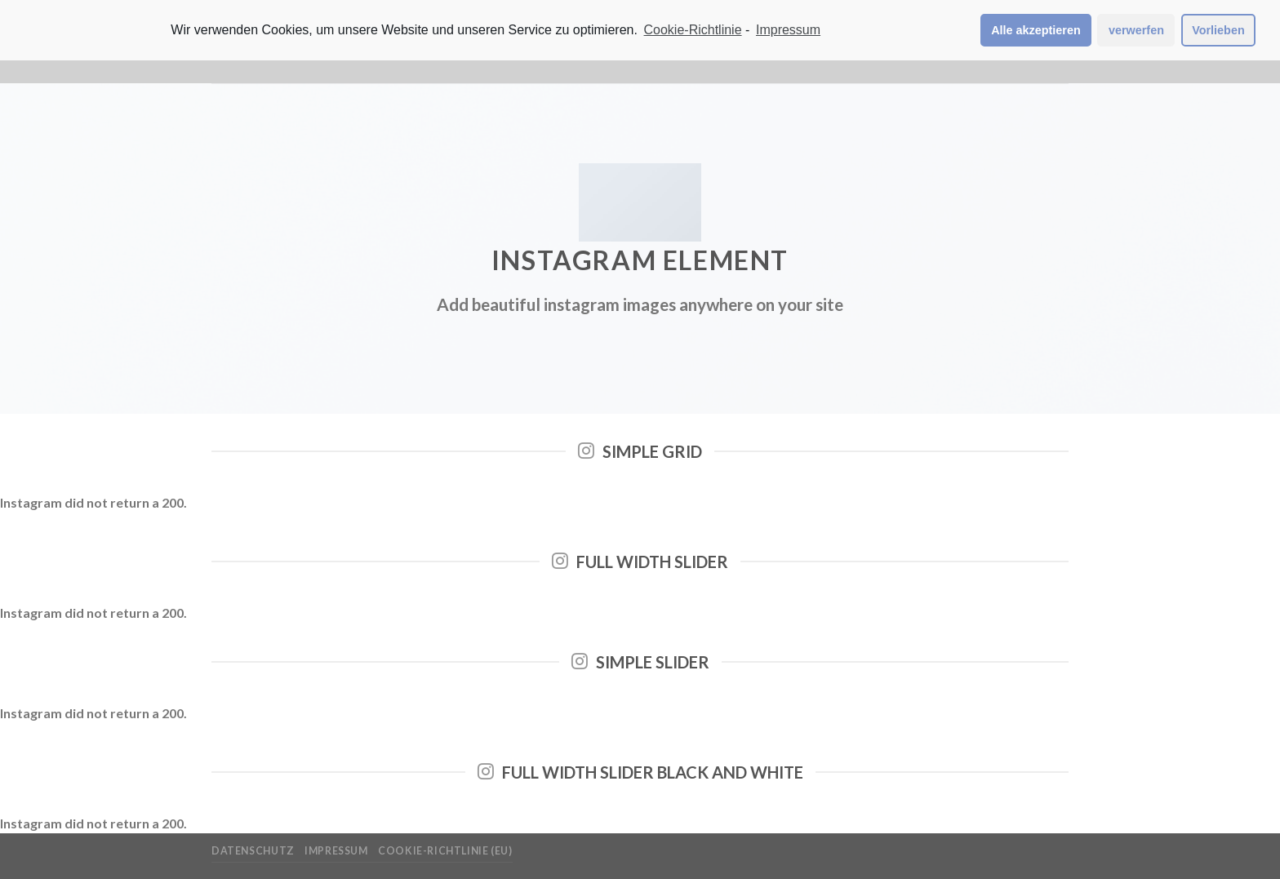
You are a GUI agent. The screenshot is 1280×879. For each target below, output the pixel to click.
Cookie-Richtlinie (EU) (445, 851)
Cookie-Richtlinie (693, 30)
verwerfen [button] (1136, 30)
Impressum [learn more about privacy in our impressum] (788, 30)
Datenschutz (253, 851)
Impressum (336, 851)
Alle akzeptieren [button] (1036, 30)
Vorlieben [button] (1218, 30)
